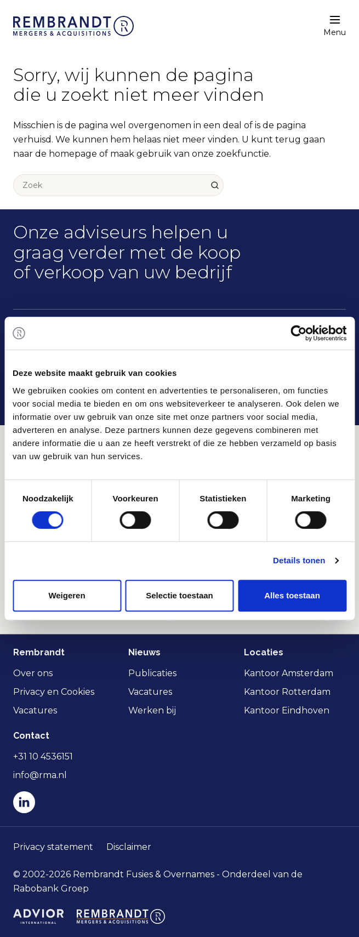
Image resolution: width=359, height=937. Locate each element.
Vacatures (35, 710)
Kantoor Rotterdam (287, 692)
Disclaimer (128, 847)
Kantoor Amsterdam (288, 673)
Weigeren (66, 595)
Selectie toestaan (179, 595)
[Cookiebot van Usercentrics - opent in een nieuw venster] (298, 333)
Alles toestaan (292, 595)
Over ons (33, 673)
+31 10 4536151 (43, 756)
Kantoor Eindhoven (286, 710)
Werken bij (152, 710)
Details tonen (299, 560)
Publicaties (152, 673)
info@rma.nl (40, 775)
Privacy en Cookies (53, 692)
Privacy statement (53, 847)
